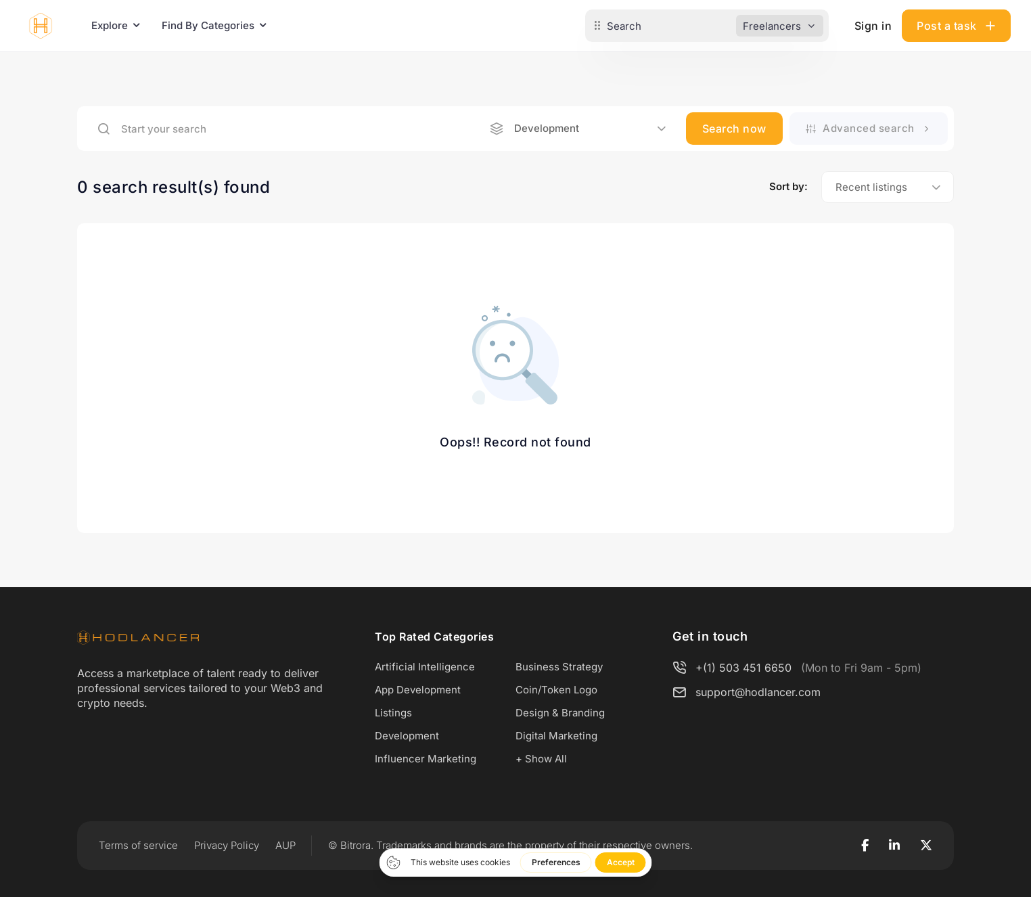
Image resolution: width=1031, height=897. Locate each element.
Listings (393, 712)
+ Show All (541, 758)
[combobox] (577, 128)
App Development (418, 689)
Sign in (873, 25)
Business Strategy (559, 666)
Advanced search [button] (869, 128)
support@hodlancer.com (758, 692)
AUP (285, 845)
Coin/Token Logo (556, 689)
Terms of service (138, 845)
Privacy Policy (226, 845)
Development (407, 735)
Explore (109, 25)
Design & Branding (560, 712)
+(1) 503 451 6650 (743, 667)
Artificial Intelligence (425, 666)
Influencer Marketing (425, 758)
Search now (734, 128)
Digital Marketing (556, 735)
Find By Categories (208, 25)
